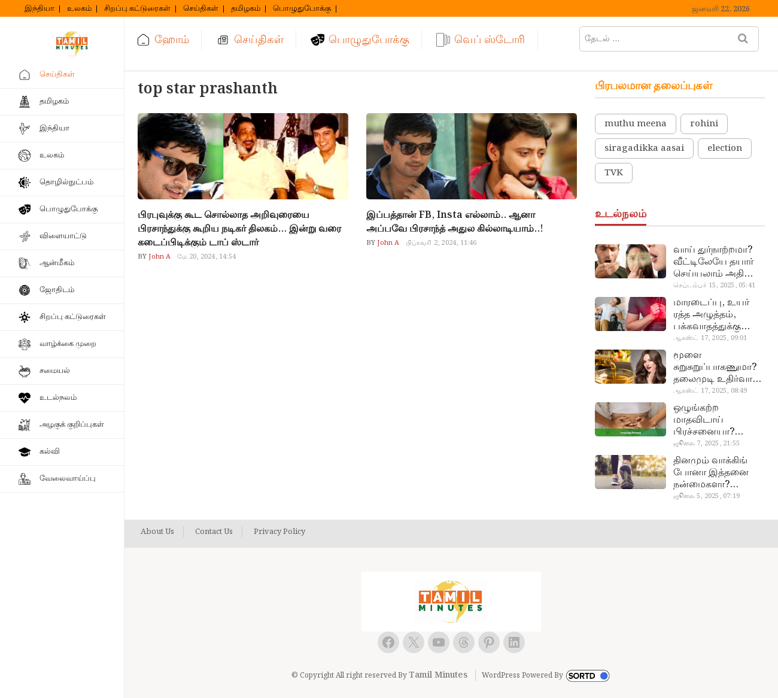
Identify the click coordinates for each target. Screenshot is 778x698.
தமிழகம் (245, 9)
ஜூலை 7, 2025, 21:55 (706, 443)
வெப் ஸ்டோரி (489, 39)
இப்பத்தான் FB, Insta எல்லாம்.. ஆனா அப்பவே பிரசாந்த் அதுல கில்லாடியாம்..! (454, 222)
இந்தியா (39, 9)
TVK (613, 173)
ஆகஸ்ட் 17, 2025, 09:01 (710, 338)
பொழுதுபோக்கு (302, 9)
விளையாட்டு (63, 236)
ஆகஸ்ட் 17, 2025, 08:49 (710, 391)
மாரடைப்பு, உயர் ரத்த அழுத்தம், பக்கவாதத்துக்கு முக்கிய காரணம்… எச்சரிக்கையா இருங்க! (713, 315)
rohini (704, 124)
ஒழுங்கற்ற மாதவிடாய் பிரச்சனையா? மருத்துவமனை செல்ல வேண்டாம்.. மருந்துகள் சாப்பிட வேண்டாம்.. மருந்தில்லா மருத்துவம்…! (715, 420)
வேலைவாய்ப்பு (67, 478)
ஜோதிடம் (56, 290)
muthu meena (635, 124)
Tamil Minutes (438, 675)
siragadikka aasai (644, 148)
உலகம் (79, 9)
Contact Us (214, 532)
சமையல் (54, 371)
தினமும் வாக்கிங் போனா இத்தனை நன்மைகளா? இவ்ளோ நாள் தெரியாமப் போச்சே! (718, 473)
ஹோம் (171, 39)
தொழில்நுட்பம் (66, 182)
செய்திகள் (200, 9)
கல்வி (49, 451)
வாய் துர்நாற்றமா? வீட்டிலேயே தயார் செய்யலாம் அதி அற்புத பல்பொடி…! (716, 262)
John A (159, 256)
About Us (157, 532)
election (724, 148)
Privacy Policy (279, 532)
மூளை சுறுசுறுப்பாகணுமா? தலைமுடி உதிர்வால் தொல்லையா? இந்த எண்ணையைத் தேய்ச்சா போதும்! (716, 368)
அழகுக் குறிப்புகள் (71, 424)
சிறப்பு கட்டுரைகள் (137, 9)
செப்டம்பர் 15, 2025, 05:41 (714, 285)
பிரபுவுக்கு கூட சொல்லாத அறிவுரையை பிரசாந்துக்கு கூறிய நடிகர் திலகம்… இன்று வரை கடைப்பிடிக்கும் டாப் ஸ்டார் (239, 229)
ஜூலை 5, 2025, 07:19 (706, 496)
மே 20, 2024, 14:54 (206, 256)
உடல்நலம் (58, 398)
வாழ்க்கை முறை (67, 344)
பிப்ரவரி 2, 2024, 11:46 (441, 243)
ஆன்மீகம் (56, 263)
